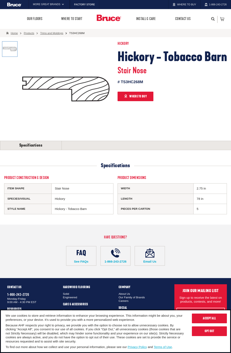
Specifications (30, 145)
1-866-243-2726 (115, 255)
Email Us (150, 255)
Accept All (209, 318)
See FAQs (81, 255)
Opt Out (209, 331)
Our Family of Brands (132, 297)
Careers (123, 300)
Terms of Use (163, 347)
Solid (66, 293)
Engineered (70, 297)
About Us (124, 293)
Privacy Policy (137, 347)
